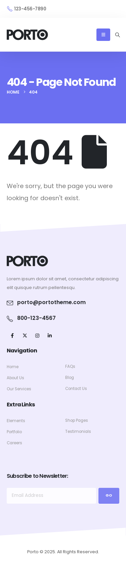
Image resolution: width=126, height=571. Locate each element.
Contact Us (76, 388)
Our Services (19, 389)
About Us (15, 378)
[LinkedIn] (49, 335)
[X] (24, 335)
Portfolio (14, 432)
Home (12, 366)
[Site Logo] (27, 34)
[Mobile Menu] (103, 34)
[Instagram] (37, 335)
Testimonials (78, 431)
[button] (117, 35)
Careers (14, 443)
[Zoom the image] (27, 259)
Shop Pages (76, 420)
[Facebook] (12, 335)
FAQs (70, 366)
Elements (16, 420)
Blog (69, 377)
